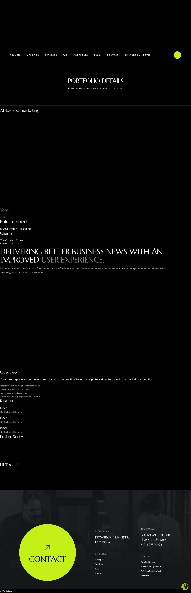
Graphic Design (148, 562)
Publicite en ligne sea (151, 566)
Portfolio (145, 575)
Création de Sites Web (151, 571)
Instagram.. (104, 537)
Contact (99, 573)
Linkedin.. (122, 537)
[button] (6, 591)
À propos (99, 559)
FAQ (97, 568)
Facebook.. (103, 542)
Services (99, 564)
